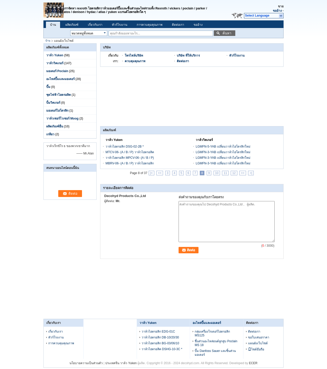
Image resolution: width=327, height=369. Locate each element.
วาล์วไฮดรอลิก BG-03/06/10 (160, 343)
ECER (253, 363)
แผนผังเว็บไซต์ (258, 343)
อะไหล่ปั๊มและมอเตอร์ (60, 79)
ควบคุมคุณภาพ (135, 61)
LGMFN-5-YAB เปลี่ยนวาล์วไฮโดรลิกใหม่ (223, 146)
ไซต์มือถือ (256, 349)
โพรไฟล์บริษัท (134, 55)
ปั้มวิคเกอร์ (53, 102)
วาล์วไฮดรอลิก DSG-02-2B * (125, 146)
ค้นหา (227, 33)
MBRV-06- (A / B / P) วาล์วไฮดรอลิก (130, 163)
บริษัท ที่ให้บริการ (188, 55)
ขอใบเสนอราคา (258, 337)
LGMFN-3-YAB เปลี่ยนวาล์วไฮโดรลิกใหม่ (223, 152)
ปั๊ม (48, 87)
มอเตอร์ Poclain (57, 71)
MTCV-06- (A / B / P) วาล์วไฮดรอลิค (130, 152)
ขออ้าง (277, 10)
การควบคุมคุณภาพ (149, 25)
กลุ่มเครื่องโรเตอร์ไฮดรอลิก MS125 (212, 333)
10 (216, 173)
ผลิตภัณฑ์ (71, 25)
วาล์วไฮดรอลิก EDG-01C (158, 331)
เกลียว (50, 134)
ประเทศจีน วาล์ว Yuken (121, 363)
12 (234, 173)
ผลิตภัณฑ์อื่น (54, 126)
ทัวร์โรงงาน (119, 25)
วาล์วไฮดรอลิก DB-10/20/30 (160, 337)
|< (151, 173)
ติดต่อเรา (178, 25)
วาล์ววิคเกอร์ (54, 63)
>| (251, 173)
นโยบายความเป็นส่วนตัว (86, 363)
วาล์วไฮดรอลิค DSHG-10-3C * (162, 349)
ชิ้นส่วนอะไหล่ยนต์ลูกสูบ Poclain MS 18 (216, 343)
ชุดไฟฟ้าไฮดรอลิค (58, 95)
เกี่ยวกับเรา (95, 25)
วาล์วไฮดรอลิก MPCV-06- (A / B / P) (130, 158)
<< (159, 173)
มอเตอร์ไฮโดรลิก (57, 110)
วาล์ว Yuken (54, 55)
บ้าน (53, 25)
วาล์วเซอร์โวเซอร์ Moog (62, 118)
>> (242, 173)
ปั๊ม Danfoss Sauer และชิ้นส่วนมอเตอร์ (215, 353)
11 (225, 173)
